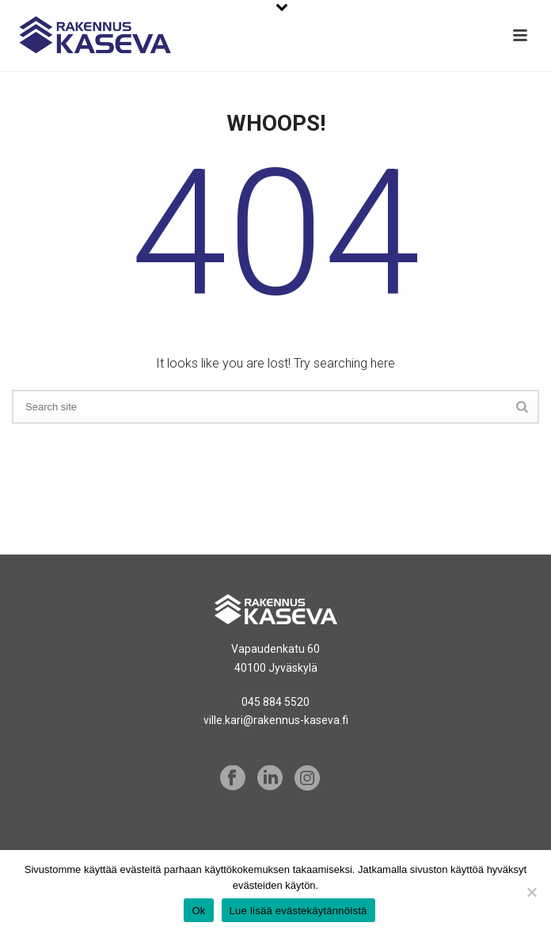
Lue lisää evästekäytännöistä (298, 911)
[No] (531, 892)
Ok (198, 911)
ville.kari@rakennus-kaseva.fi (275, 720)
